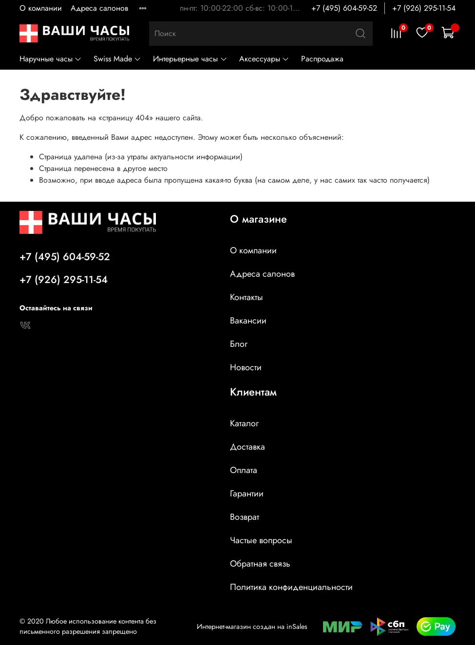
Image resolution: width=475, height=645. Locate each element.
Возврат (244, 517)
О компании (40, 8)
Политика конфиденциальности (291, 587)
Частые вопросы (261, 540)
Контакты (246, 297)
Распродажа (322, 58)
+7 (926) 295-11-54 (424, 8)
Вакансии (248, 320)
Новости (246, 367)
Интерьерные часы (190, 58)
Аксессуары (264, 58)
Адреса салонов (99, 8)
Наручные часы (50, 58)
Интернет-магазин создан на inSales (252, 626)
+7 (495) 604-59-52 (344, 8)
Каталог (244, 423)
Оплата (243, 470)
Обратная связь (260, 563)
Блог (238, 344)
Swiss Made (117, 58)
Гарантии (247, 493)
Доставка (247, 446)
